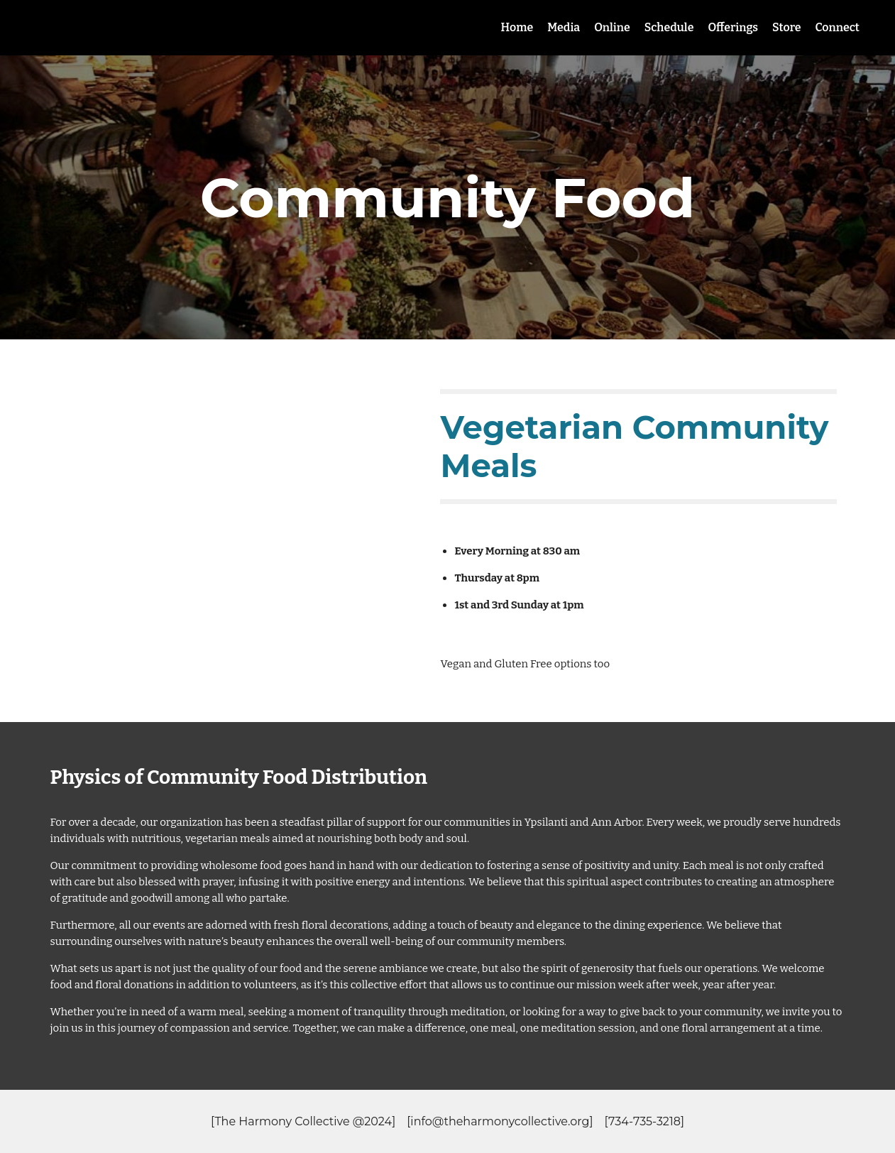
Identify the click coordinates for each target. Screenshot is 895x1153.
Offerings (733, 27)
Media (563, 27)
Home (517, 27)
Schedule (669, 27)
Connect (838, 27)
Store (786, 27)
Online (612, 27)
